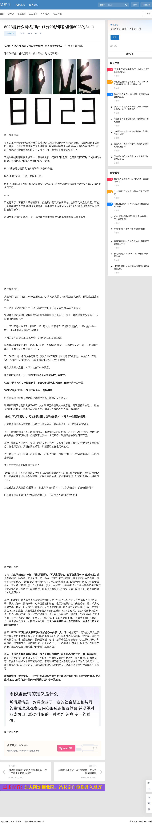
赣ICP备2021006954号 (34, 821)
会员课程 (33, 4)
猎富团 (18, 821)
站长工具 (20, 4)
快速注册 (146, 5)
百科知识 (10, 33)
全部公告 (129, 54)
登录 (135, 5)
